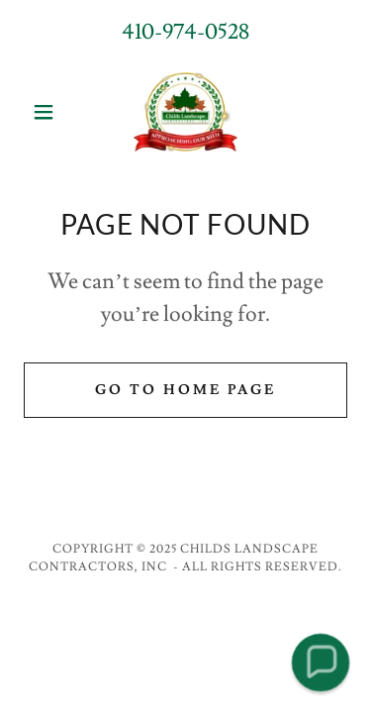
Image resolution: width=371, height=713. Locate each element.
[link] (185, 112)
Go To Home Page (185, 390)
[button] (48, 112)
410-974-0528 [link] (185, 32)
